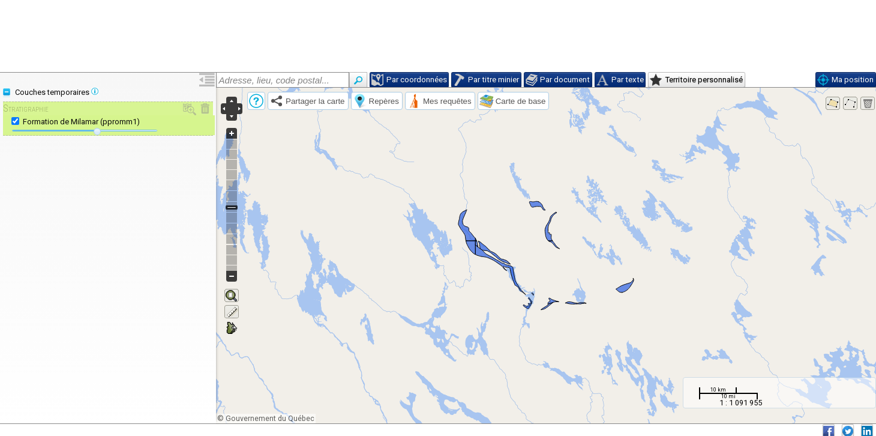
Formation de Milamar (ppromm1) (81, 122)
